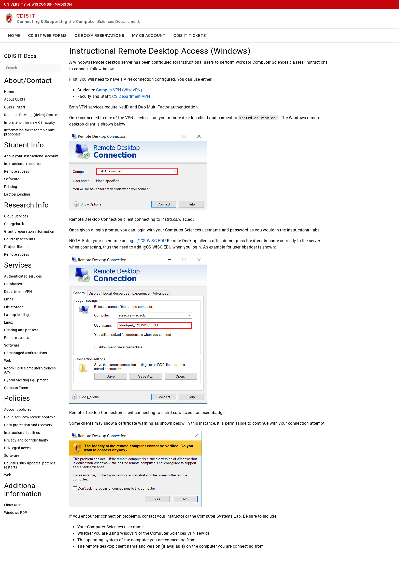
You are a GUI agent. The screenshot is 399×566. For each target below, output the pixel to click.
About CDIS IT (15, 99)
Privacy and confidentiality (26, 440)
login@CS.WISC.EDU (146, 240)
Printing (10, 187)
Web (7, 360)
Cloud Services (16, 216)
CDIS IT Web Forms (47, 35)
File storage (13, 307)
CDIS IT (25, 15)
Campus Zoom (16, 388)
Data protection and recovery (28, 425)
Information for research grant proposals (29, 132)
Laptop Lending (17, 194)
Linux (8, 322)
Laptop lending (16, 315)
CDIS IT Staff (14, 107)
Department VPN (18, 291)
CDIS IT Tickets (189, 35)
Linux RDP (12, 505)
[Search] (32, 68)
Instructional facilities (22, 433)
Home (14, 35)
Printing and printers (21, 330)
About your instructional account (31, 156)
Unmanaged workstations (25, 353)
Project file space (18, 247)
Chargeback (14, 224)
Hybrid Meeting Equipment (26, 380)
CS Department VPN (131, 96)
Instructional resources (23, 164)
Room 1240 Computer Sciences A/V (30, 370)
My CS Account (149, 35)
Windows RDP (15, 512)
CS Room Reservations (99, 35)
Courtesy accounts (19, 239)
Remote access (16, 171)
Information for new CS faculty (29, 122)
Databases (13, 284)
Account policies (17, 409)
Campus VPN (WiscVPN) (119, 89)
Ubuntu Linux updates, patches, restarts (30, 465)
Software (11, 179)
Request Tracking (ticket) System (31, 115)
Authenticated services (23, 276)
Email (8, 299)
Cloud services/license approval (30, 417)
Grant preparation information (29, 231)
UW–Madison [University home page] (38, 4)
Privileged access (18, 448)
